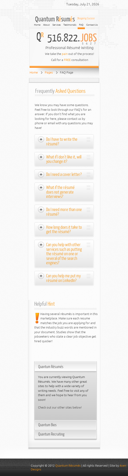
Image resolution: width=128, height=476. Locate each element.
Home (34, 72)
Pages (49, 72)
